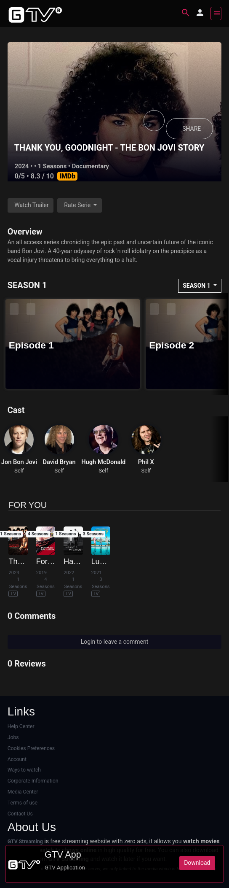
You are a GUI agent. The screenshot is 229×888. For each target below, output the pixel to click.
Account (17, 759)
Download (197, 862)
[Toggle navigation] (216, 13)
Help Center (21, 726)
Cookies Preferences (31, 748)
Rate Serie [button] (78, 205)
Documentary (90, 166)
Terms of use (22, 803)
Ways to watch (24, 770)
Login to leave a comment (115, 641)
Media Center (23, 792)
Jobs (13, 737)
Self (19, 470)
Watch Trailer (31, 205)
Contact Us (20, 814)
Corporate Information (33, 781)
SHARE (191, 128)
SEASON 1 (197, 285)
